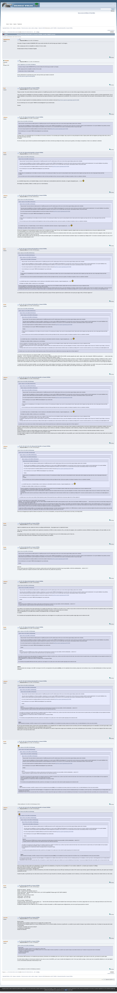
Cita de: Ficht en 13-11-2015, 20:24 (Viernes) (25, 199)
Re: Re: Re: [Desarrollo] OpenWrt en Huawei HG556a (31, 117)
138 (27, 972)
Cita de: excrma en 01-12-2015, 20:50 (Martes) (26, 945)
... (33, 972)
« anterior (109, 30)
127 (8, 972)
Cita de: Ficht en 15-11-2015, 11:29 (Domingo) (26, 585)
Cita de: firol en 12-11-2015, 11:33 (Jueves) (25, 121)
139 (28, 972)
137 (25, 972)
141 (32, 972)
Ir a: (102, 979)
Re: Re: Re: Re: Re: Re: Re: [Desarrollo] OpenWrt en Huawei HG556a (34, 377)
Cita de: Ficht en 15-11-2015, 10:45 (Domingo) (26, 450)
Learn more (70, 989)
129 (11, 972)
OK (66, 989)
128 (10, 972)
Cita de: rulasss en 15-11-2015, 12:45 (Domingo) (26, 631)
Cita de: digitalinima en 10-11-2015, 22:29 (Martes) (27, 64)
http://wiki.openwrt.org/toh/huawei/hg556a (26, 76)
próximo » (113, 30)
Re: (20, 39)
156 (34, 972)
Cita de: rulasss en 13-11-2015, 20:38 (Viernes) (26, 252)
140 (30, 972)
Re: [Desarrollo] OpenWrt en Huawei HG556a (29, 87)
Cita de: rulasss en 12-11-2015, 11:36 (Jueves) (26, 156)
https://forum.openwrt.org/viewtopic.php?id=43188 (68, 100)
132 (16, 972)
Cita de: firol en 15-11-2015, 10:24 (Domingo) (26, 308)
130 (13, 972)
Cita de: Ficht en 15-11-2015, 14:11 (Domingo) (26, 811)
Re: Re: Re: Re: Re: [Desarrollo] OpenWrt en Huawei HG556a (33, 195)
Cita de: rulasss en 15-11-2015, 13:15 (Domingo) (26, 747)
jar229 (52, 28)
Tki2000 (54, 28)
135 (22, 972)
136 (23, 972)
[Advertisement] (58, 20)
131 (15, 972)
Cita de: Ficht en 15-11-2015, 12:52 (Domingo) (26, 685)
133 (18, 972)
